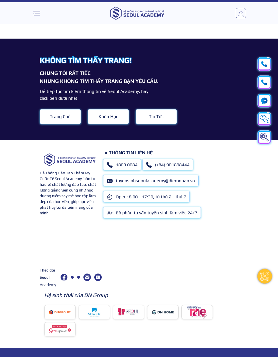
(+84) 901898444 (167, 165)
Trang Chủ (60, 116)
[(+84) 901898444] (78, 277)
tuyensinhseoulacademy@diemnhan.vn (151, 181)
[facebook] (64, 277)
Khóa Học (108, 116)
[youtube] (98, 277)
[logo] (137, 13)
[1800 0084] (72, 277)
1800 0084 (122, 165)
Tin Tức (156, 116)
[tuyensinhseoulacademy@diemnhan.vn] (87, 277)
